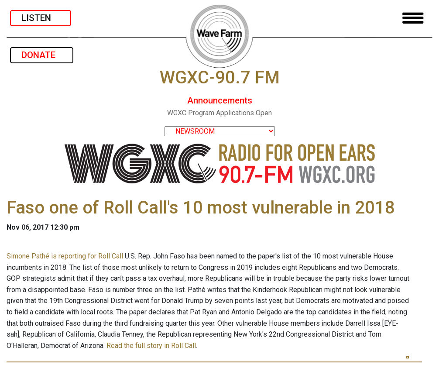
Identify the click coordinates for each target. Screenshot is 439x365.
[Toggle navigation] (413, 18)
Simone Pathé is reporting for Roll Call (65, 256)
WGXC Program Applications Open (219, 113)
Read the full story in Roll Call (151, 345)
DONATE (41, 55)
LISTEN (40, 18)
